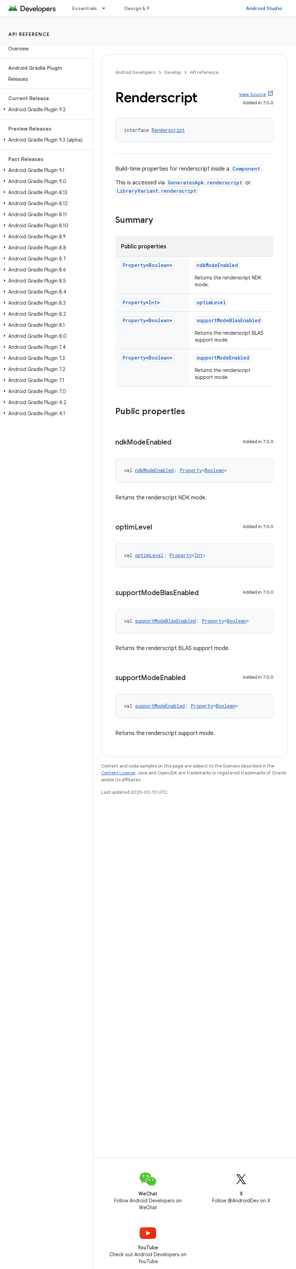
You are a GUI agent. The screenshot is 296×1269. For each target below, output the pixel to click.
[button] (45, 109)
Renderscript (168, 130)
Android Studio (264, 8)
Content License (118, 773)
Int (153, 302)
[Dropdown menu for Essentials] (106, 8)
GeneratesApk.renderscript (205, 182)
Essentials (84, 8)
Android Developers (135, 72)
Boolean (159, 265)
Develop (172, 72)
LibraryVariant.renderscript (156, 191)
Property (134, 265)
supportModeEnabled (223, 357)
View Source (252, 94)
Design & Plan (140, 8)
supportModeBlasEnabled (229, 320)
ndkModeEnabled (217, 265)
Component (246, 168)
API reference (29, 34)
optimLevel (211, 302)
